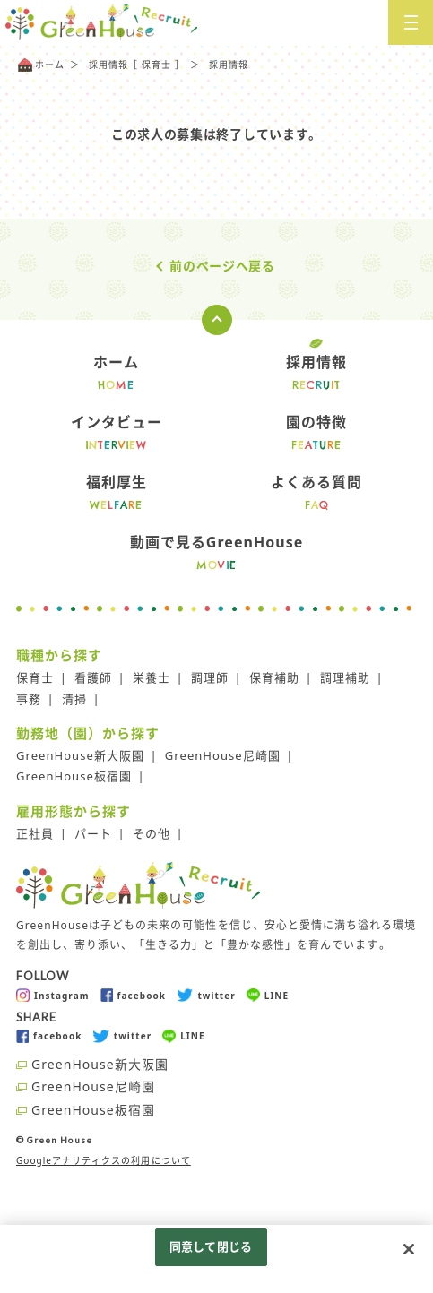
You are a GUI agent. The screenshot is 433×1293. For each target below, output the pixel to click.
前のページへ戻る (222, 265)
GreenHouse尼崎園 (223, 755)
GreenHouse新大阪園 (80, 755)
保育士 (35, 677)
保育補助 (274, 677)
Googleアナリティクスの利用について (103, 1160)
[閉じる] (409, 1249)
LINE (268, 995)
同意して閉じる (210, 1246)
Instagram (53, 995)
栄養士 (151, 677)
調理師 (210, 677)
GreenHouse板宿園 (74, 776)
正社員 (35, 833)
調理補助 (345, 677)
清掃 (74, 699)
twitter (206, 995)
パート (93, 833)
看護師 (93, 677)
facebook (133, 995)
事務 (28, 699)
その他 (151, 833)
